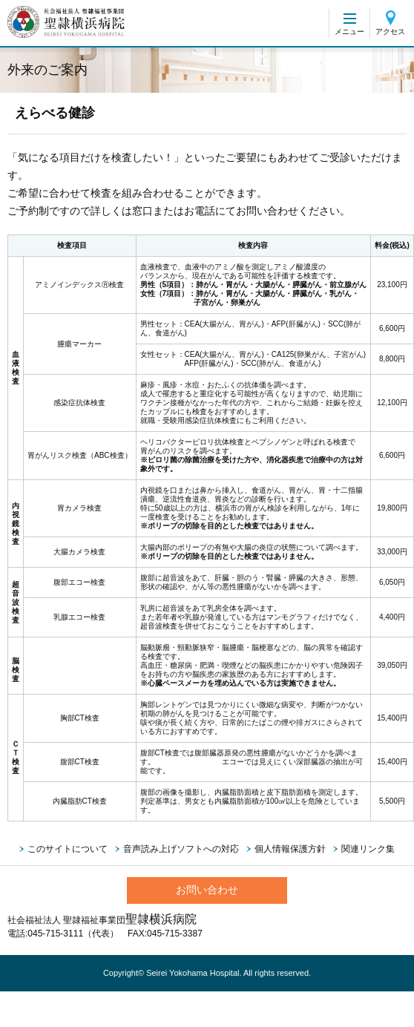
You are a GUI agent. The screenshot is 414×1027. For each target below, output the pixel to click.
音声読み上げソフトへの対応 (181, 849)
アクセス (390, 31)
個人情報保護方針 (290, 849)
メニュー (349, 31)
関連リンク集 (368, 849)
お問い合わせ (207, 890)
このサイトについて (67, 849)
